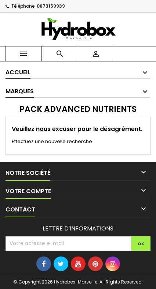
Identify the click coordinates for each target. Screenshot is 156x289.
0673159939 (51, 6)
